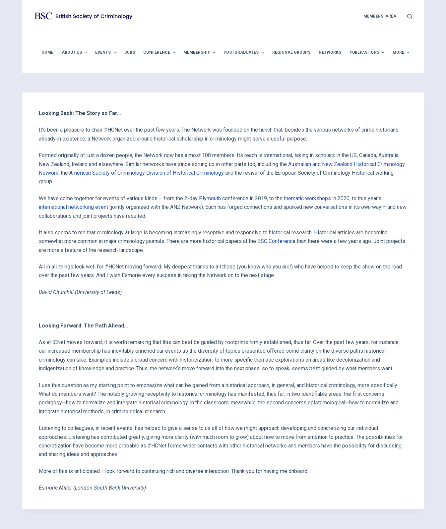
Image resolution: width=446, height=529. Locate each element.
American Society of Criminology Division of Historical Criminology (146, 173)
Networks (330, 52)
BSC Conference (276, 241)
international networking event (73, 207)
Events (106, 53)
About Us (75, 53)
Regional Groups (291, 52)
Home (47, 52)
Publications (368, 53)
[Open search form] (409, 16)
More (402, 53)
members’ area (379, 16)
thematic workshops (307, 198)
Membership (200, 53)
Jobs (129, 52)
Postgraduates (244, 53)
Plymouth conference (223, 198)
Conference (160, 53)
